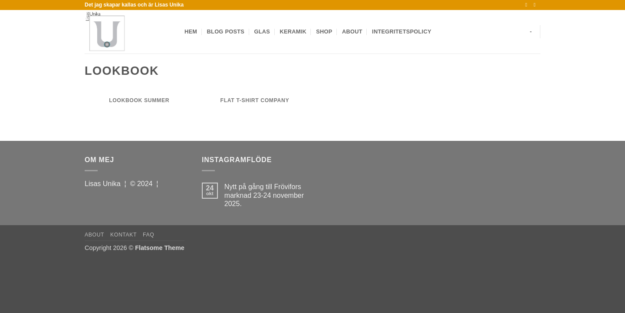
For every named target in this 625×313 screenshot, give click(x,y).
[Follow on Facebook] (527, 5)
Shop (324, 31)
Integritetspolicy (401, 31)
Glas (262, 31)
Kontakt (123, 235)
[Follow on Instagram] (536, 5)
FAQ (148, 235)
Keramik (293, 31)
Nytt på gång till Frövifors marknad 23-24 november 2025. (264, 195)
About (352, 31)
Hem (190, 31)
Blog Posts (225, 31)
